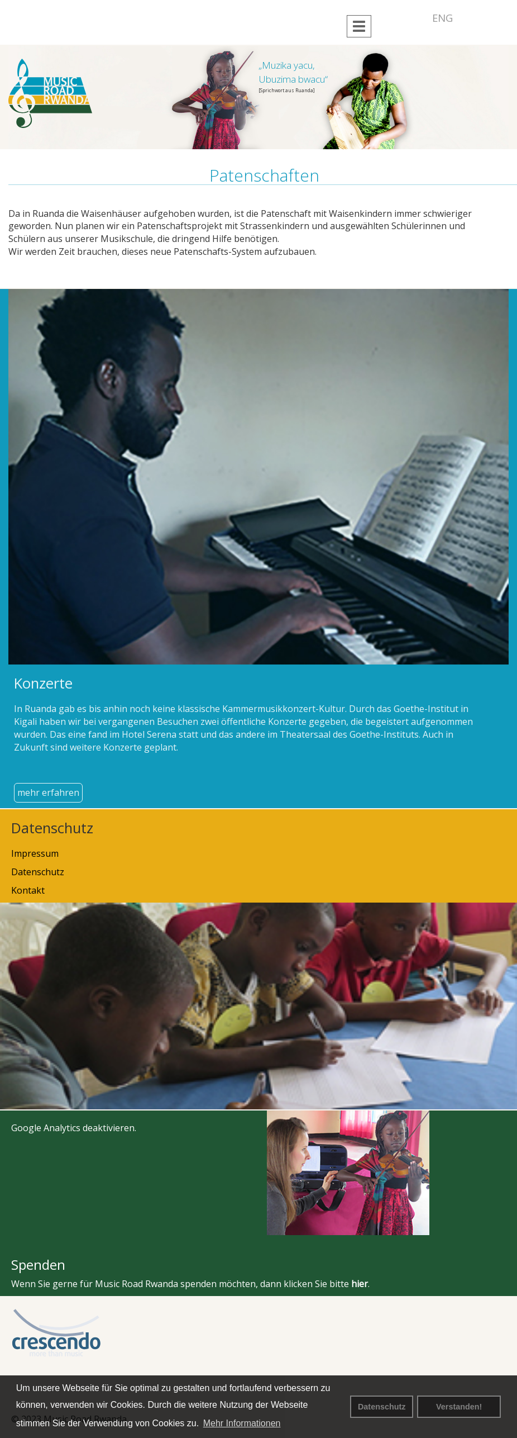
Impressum (35, 853)
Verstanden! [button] (459, 1406)
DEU (412, 18)
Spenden (38, 1264)
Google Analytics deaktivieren (73, 1128)
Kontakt (28, 890)
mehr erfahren (48, 792)
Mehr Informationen (242, 1423)
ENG (442, 18)
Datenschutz (382, 1406)
